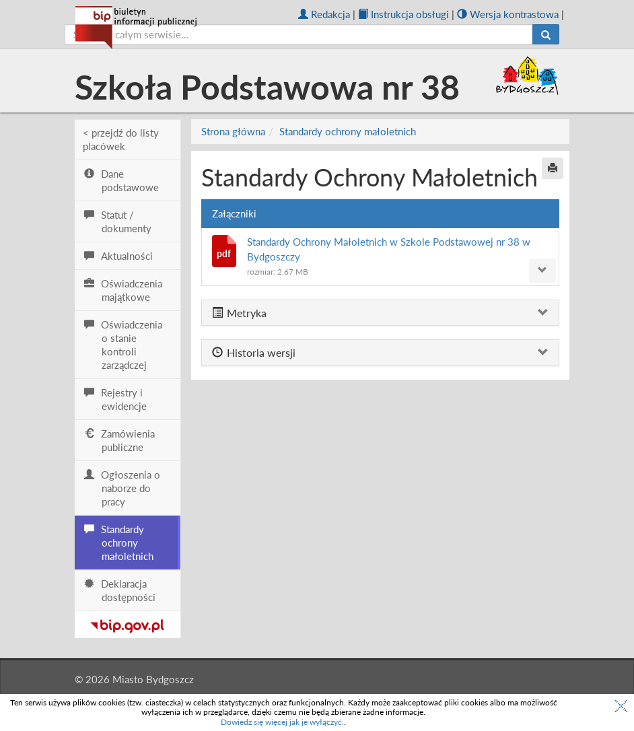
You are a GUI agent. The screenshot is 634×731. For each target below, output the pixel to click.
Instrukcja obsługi (403, 14)
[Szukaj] (545, 34)
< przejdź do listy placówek (121, 139)
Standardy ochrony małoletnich (347, 131)
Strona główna (233, 131)
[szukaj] (299, 34)
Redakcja (324, 14)
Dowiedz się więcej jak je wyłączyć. (282, 722)
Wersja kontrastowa (508, 14)
